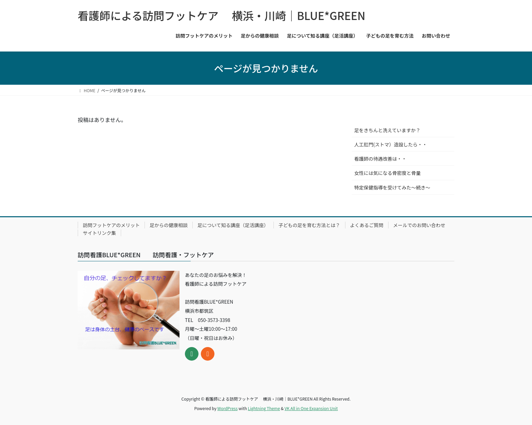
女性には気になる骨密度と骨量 (387, 172)
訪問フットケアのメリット (111, 225)
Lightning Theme (264, 408)
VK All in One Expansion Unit (311, 408)
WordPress (227, 408)
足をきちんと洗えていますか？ (387, 130)
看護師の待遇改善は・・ (380, 158)
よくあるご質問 (366, 225)
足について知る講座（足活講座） (233, 225)
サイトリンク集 (99, 232)
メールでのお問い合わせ (419, 225)
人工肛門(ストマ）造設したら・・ (390, 144)
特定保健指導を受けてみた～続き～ (392, 187)
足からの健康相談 (169, 225)
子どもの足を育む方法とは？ (309, 225)
